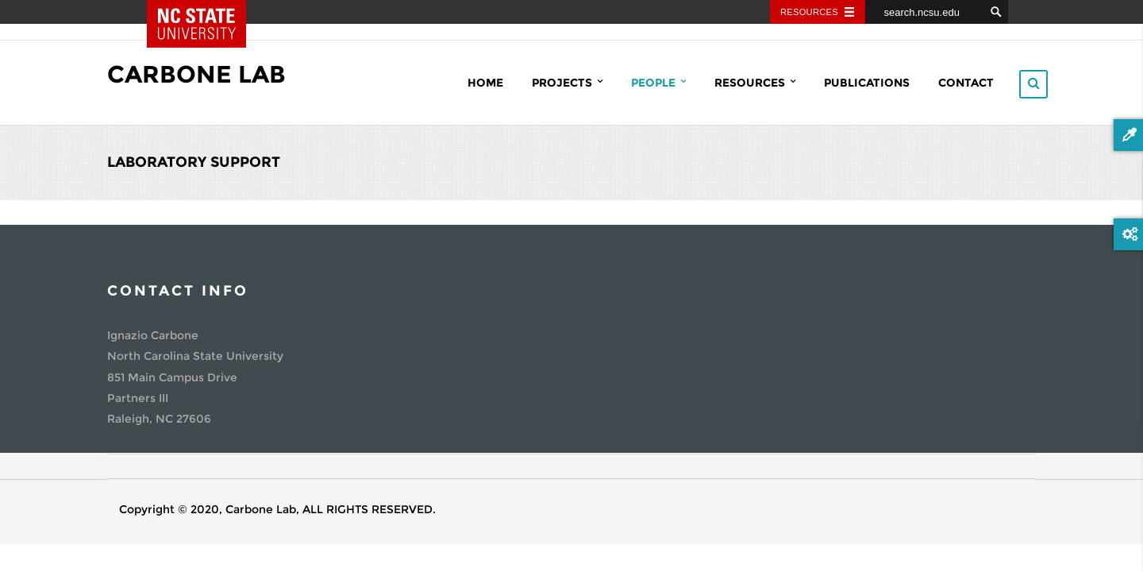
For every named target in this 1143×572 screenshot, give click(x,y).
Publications (867, 82)
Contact (966, 82)
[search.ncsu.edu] (924, 12)
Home (485, 82)
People (658, 82)
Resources (754, 82)
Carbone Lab (196, 74)
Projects (567, 82)
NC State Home (208, 12)
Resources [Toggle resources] (809, 12)
